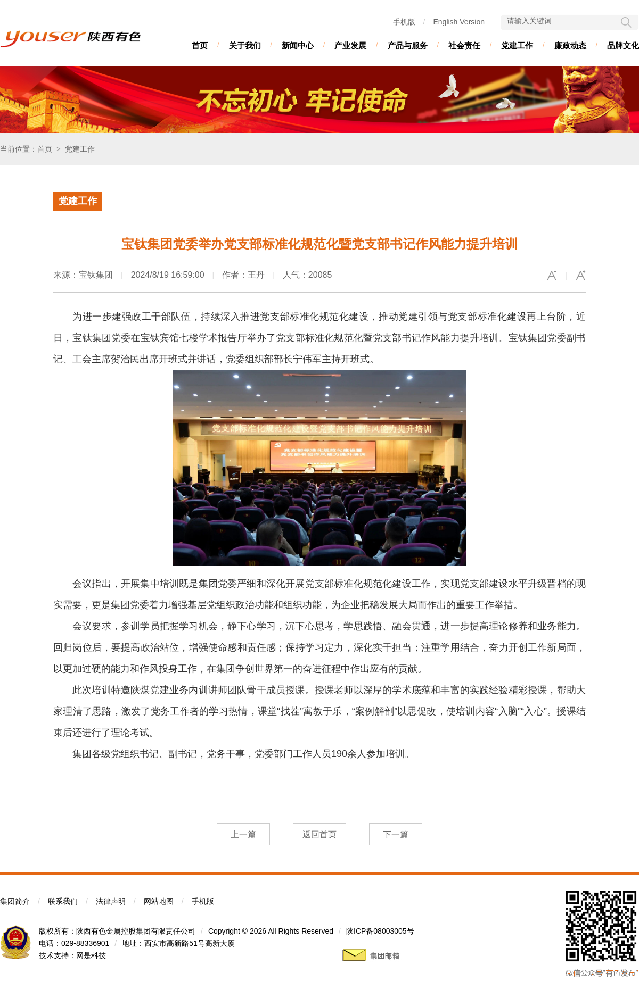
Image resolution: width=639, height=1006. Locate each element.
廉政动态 (570, 45)
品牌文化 (623, 45)
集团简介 (15, 901)
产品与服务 (408, 45)
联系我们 (63, 901)
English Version (459, 22)
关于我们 (245, 45)
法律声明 (111, 901)
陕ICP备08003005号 (380, 931)
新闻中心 (298, 45)
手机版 (404, 22)
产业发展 (350, 45)
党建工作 (517, 45)
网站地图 (159, 901)
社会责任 (464, 45)
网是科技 (91, 955)
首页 (200, 45)
